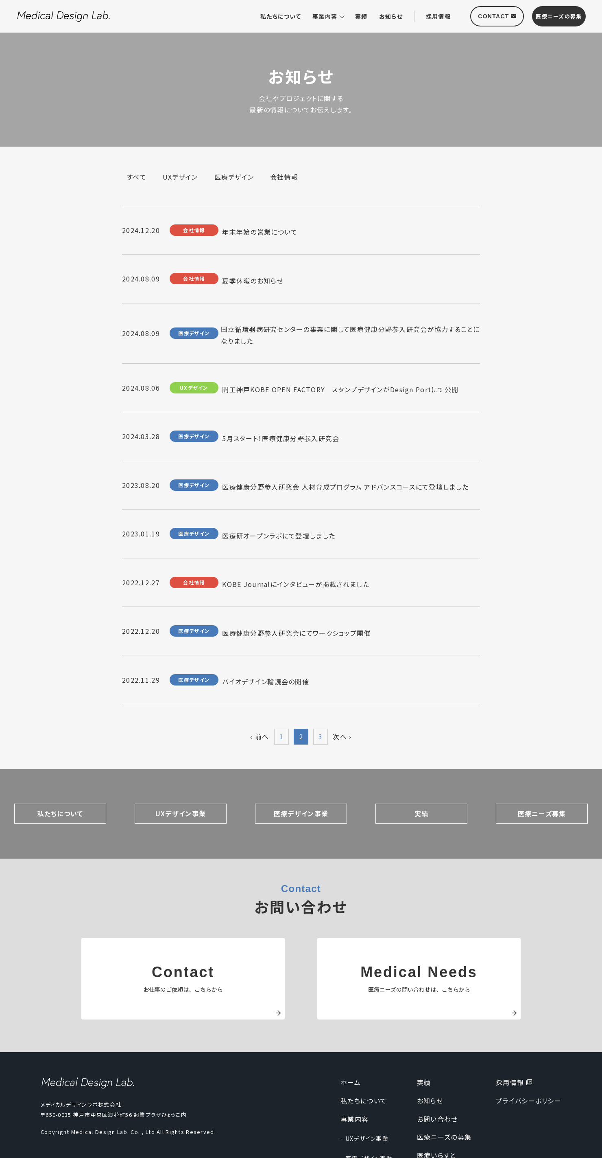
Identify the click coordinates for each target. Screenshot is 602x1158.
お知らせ (391, 16)
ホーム (350, 1043)
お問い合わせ (437, 1079)
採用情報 (438, 16)
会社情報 (284, 177)
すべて (136, 177)
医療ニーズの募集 (444, 1098)
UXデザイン (180, 177)
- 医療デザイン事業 (366, 1119)
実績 (361, 16)
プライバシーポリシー (528, 1061)
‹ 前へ (259, 697)
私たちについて (280, 16)
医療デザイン (234, 177)
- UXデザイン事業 (364, 1099)
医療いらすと (436, 1116)
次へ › (342, 697)
